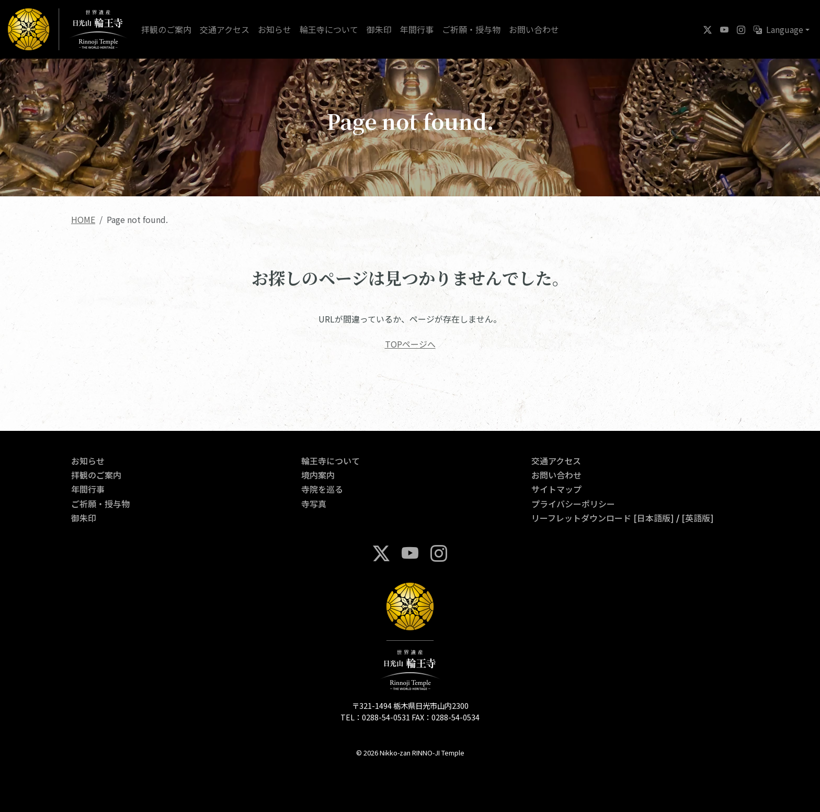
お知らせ (274, 29)
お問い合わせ (534, 29)
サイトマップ (556, 489)
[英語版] (697, 517)
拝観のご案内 (166, 29)
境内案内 (318, 475)
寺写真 (313, 503)
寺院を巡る (322, 489)
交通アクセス (224, 29)
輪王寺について (329, 29)
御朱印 (379, 29)
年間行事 (417, 29)
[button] (781, 29)
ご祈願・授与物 (471, 29)
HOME (83, 219)
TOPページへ (410, 344)
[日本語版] (653, 517)
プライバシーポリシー (573, 503)
